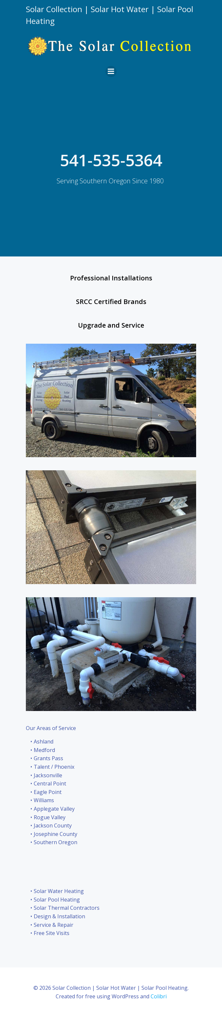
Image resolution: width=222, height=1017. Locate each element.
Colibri (159, 996)
